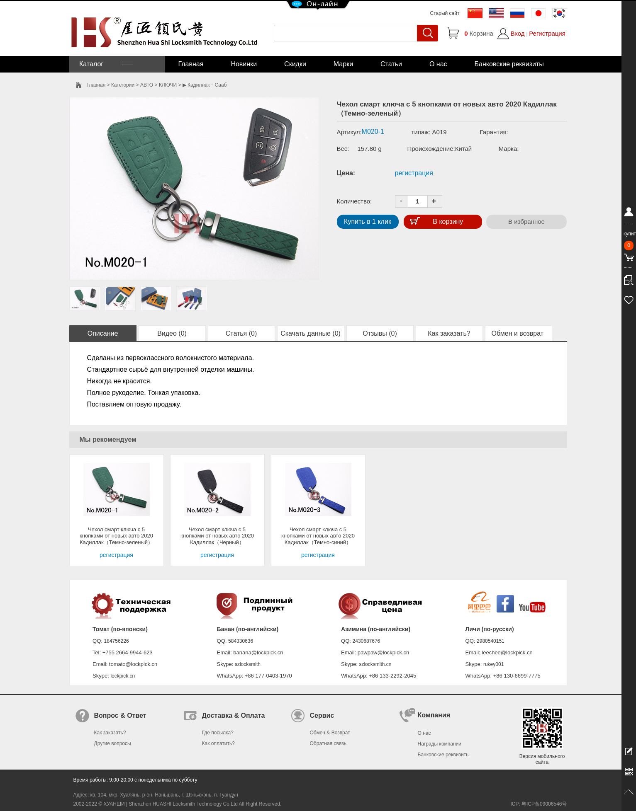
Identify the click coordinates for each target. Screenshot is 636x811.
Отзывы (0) (380, 333)
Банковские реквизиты (509, 64)
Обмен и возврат (519, 333)
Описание (103, 333)
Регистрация (547, 33)
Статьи (391, 64)
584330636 (240, 641)
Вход (518, 33)
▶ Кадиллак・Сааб (205, 85)
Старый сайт (445, 13)
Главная (191, 64)
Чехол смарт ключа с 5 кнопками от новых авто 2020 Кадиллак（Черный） (217, 535)
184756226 (116, 641)
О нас (438, 64)
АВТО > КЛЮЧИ (158, 85)
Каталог (105, 64)
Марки (343, 64)
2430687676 (366, 641)
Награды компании (440, 744)
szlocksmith (248, 664)
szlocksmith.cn (375, 664)
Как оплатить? (218, 743)
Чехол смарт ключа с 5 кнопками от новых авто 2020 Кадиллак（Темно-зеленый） (116, 535)
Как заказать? (449, 333)
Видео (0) (172, 333)
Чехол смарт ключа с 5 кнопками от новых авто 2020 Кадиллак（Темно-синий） (318, 535)
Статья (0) (241, 333)
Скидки (295, 64)
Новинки (244, 64)
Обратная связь (328, 743)
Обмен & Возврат (330, 733)
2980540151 (490, 641)
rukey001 (493, 664)
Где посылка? (218, 733)
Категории (122, 85)
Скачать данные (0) (310, 333)
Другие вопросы (112, 743)
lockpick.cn (122, 676)
